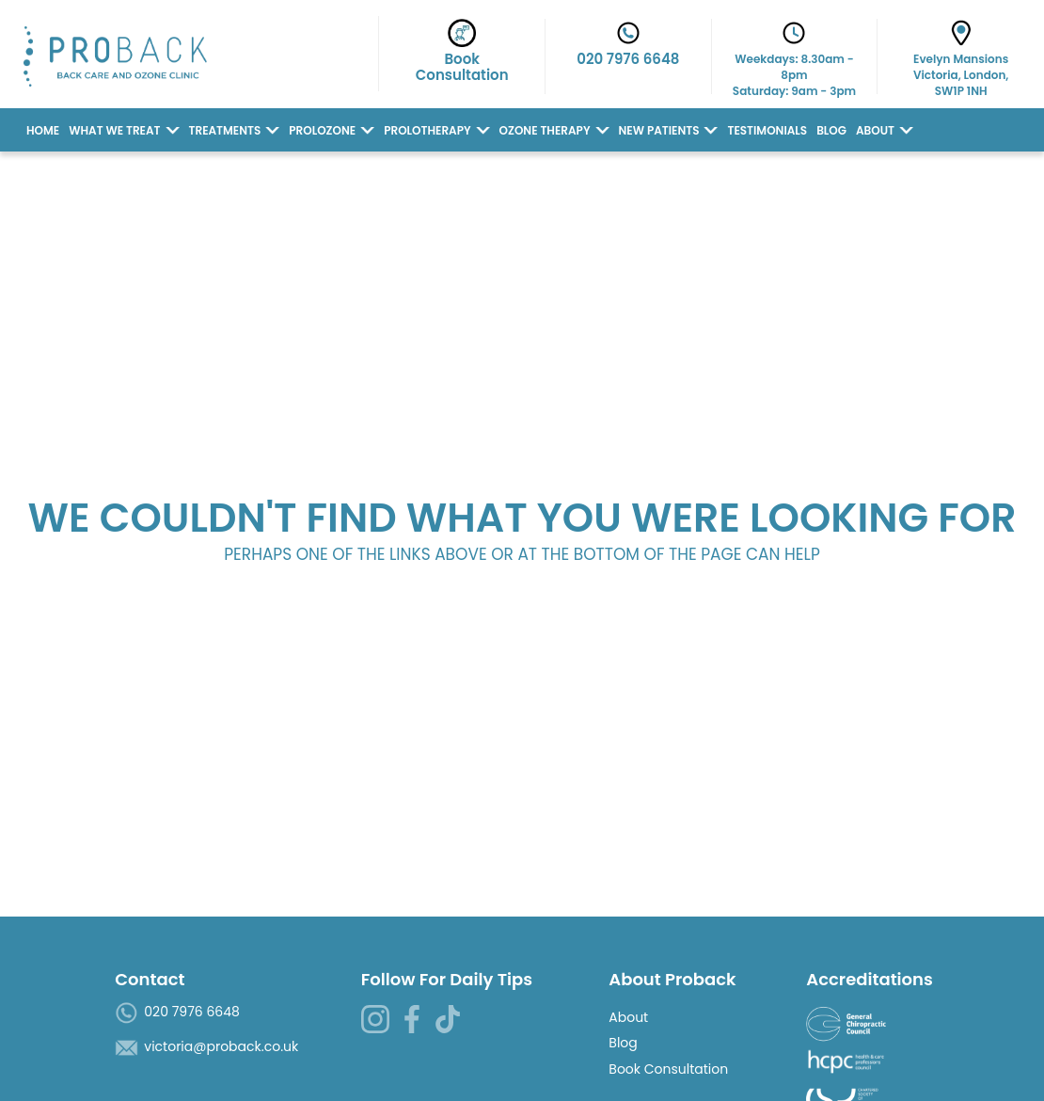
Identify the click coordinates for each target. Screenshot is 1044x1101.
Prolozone (322, 130)
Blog (831, 130)
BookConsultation (462, 54)
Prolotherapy (427, 130)
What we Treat (114, 130)
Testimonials (767, 130)
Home (42, 130)
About (875, 130)
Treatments (225, 130)
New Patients (659, 130)
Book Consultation (668, 1069)
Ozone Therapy (545, 130)
